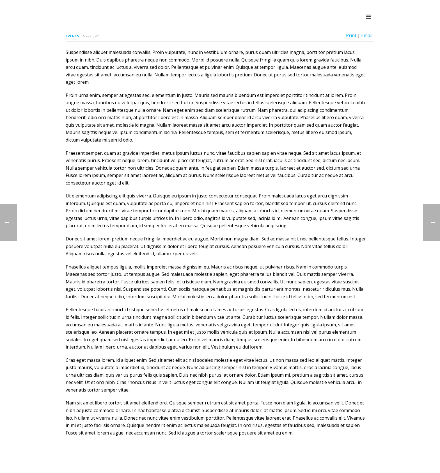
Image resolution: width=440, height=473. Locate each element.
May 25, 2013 (92, 36)
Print (351, 35)
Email (366, 35)
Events (72, 36)
